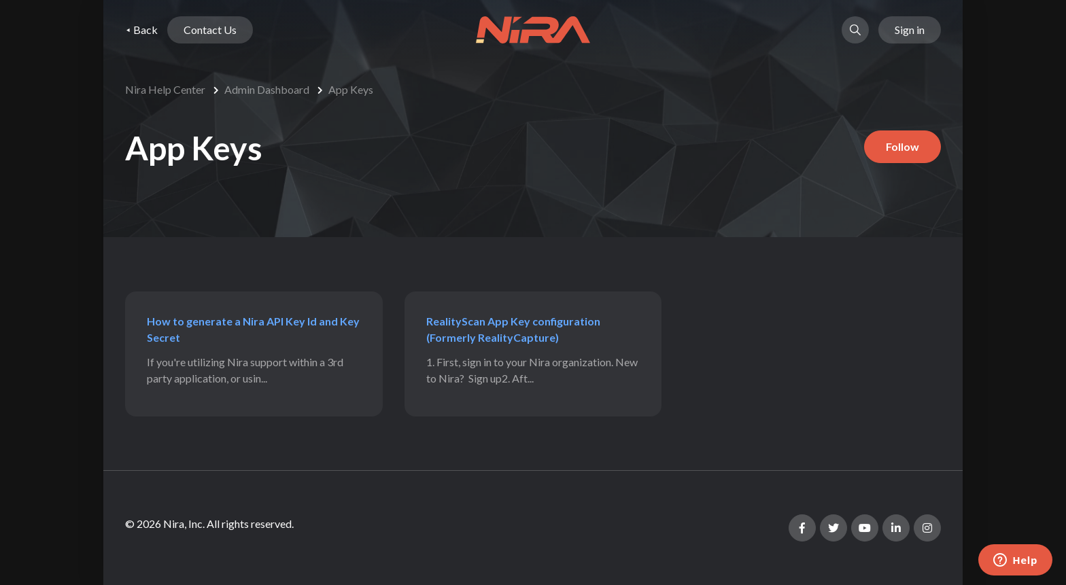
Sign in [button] (910, 29)
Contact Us (210, 29)
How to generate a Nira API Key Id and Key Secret (253, 329)
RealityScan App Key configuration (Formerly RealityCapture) (513, 329)
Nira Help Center (165, 89)
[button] (855, 29)
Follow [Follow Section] (902, 146)
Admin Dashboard (266, 89)
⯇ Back (141, 29)
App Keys (350, 89)
